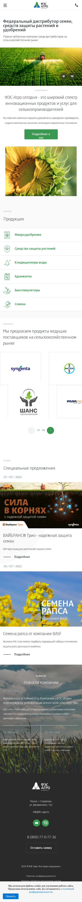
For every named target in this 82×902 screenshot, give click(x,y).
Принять (11, 896)
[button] (50, 430)
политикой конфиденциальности (51, 890)
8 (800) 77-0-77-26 (41, 837)
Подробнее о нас (41, 136)
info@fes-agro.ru (41, 812)
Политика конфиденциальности (41, 876)
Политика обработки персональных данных (41, 881)
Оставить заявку (41, 848)
